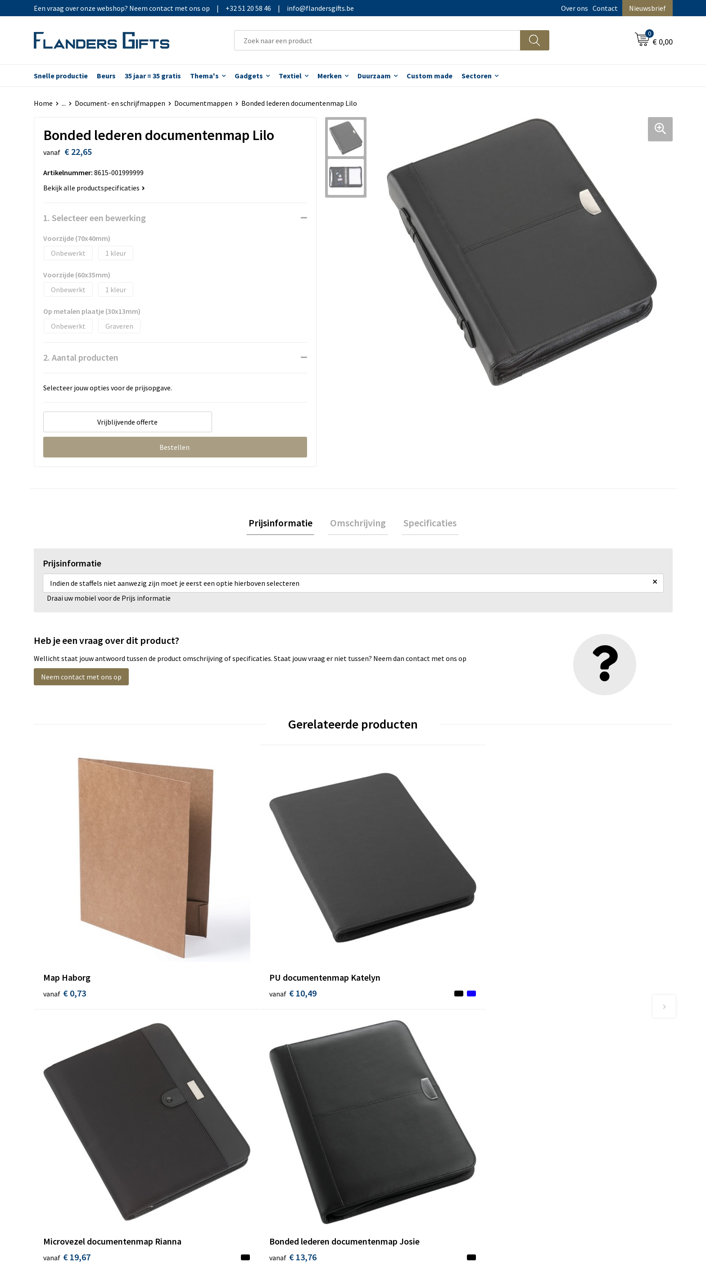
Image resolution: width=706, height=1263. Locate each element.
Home (43, 103)
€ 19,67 (386, 928)
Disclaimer (539, 1066)
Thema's (204, 75)
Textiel (290, 75)
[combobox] (377, 40)
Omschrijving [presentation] (358, 523)
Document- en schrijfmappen (120, 103)
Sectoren (477, 75)
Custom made (430, 75)
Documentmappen (203, 103)
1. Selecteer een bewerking (94, 217)
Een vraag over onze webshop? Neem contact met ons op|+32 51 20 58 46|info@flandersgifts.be (194, 8)
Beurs (106, 75)
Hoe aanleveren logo (396, 1080)
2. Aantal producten (80, 357)
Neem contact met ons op (81, 679)
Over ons (574, 8)
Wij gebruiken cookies (556, 1039)
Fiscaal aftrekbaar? (393, 1053)
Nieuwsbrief (647, 8)
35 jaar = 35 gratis (153, 75)
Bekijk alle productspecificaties (94, 187)
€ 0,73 (64, 928)
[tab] (285, 524)
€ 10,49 (226, 928)
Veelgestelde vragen (237, 1053)
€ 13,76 (546, 942)
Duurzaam (374, 75)
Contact (605, 8)
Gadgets (249, 75)
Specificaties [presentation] (426, 523)
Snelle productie (61, 75)
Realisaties (381, 1025)
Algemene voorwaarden (559, 1025)
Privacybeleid (543, 1053)
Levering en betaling (396, 1039)
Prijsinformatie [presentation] (285, 523)
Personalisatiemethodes (402, 1066)
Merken (329, 75)
